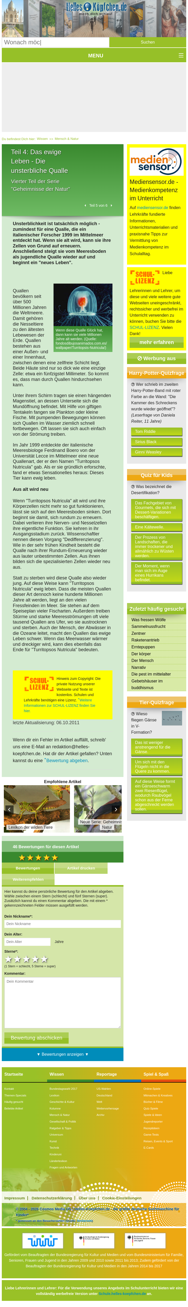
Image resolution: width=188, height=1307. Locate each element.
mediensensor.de (152, 207)
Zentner (138, 633)
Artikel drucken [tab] (81, 868)
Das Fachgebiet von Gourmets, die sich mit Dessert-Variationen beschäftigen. (155, 510)
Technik (54, 1147)
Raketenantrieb (145, 640)
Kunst (53, 1141)
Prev (9, 809)
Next (116, 809)
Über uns (87, 1198)
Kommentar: (14, 973)
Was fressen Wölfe (148, 620)
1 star (8, 959)
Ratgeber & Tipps (60, 1128)
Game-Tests (151, 1134)
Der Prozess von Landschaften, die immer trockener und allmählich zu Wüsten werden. (154, 546)
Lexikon (54, 1095)
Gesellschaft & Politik (63, 1121)
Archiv (101, 1114)
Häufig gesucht (13, 1101)
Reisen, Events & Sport (158, 1141)
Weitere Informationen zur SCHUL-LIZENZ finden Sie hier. (59, 705)
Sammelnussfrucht (148, 626)
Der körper (141, 654)
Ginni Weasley (148, 452)
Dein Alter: (13, 934)
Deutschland (104, 1095)
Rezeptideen (152, 1128)
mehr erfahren (156, 342)
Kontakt (9, 1088)
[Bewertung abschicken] (36, 1038)
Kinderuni (55, 1154)
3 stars (26, 959)
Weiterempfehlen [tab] (28, 879)
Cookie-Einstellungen (121, 1198)
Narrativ (138, 667)
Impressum (14, 1198)
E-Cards (149, 1147)
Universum (56, 1134)
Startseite (13, 1074)
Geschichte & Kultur (62, 1101)
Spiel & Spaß (156, 1074)
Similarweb (84, 1220)
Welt (99, 1101)
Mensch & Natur (67, 139)
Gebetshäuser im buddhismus (147, 684)
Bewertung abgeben (67, 760)
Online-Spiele (152, 1088)
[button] (147, 42)
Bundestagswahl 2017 (63, 1088)
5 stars (44, 959)
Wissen (42, 139)
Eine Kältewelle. (149, 527)
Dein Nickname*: (18, 916)
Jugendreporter (153, 1121)
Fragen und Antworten (63, 1167)
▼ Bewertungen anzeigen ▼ (63, 1054)
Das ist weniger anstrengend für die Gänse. (152, 747)
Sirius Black (145, 442)
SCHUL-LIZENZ (144, 327)
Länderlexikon (58, 1161)
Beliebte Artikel (13, 1108)
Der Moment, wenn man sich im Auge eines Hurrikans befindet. (152, 573)
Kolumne (55, 1108)
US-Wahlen (104, 1088)
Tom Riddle (145, 431)
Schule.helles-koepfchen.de (122, 1294)
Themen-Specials (15, 1095)
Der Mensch (142, 660)
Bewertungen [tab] (28, 868)
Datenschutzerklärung (52, 1198)
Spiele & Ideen (153, 1114)
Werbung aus (157, 358)
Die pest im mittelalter (151, 674)
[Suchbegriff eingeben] (55, 42)
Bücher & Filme (153, 1101)
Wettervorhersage (108, 1108)
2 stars (17, 959)
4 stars (35, 959)
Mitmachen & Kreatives (158, 1095)
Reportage (107, 1074)
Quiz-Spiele (151, 1108)
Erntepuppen (143, 647)
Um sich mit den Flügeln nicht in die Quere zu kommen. (152, 766)
